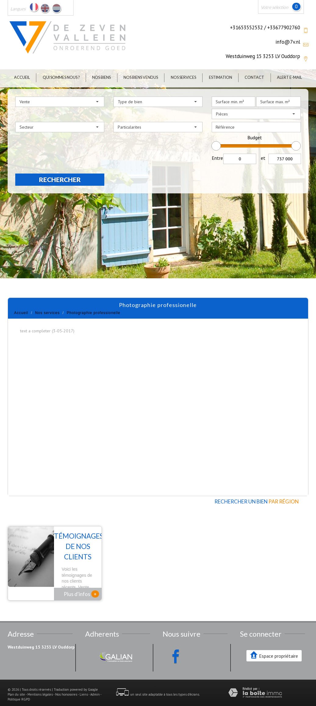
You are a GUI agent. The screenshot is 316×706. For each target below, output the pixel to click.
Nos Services (183, 77)
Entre (217, 158)
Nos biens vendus (141, 77)
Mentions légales (40, 686)
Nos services (47, 313)
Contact (254, 77)
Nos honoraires (66, 686)
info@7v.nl (287, 41)
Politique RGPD (19, 691)
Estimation (220, 77)
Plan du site (16, 686)
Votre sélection (274, 7)
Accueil (22, 77)
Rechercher (60, 179)
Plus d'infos (81, 586)
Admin (95, 686)
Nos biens (101, 77)
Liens (84, 686)
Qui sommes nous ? (61, 77)
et (263, 158)
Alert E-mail (289, 77)
